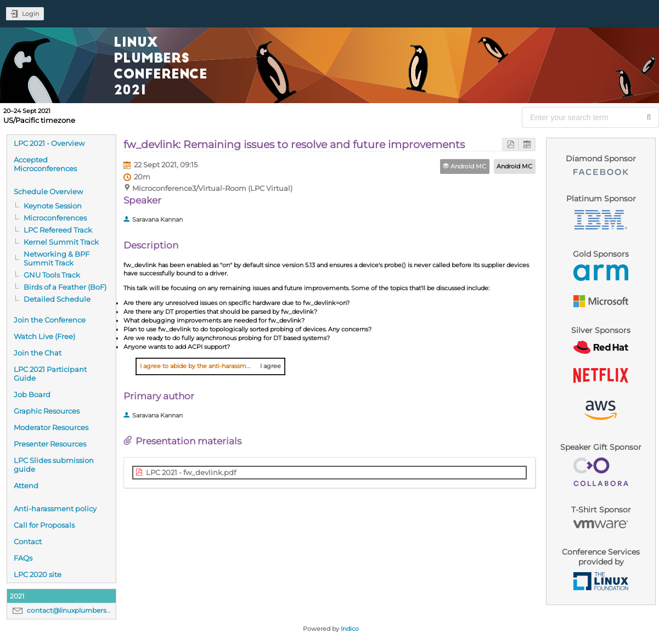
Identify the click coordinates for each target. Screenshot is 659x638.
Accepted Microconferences (45, 164)
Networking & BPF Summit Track (56, 258)
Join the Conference (50, 319)
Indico (350, 629)
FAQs (23, 558)
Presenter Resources (50, 443)
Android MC (514, 166)
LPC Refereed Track (58, 229)
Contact (28, 541)
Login (30, 14)
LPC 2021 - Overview (49, 143)
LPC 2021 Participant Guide (50, 373)
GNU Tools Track (52, 274)
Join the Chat (37, 352)
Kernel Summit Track (61, 242)
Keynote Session (53, 205)
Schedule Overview (48, 191)
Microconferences (55, 217)
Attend (26, 485)
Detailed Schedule (57, 299)
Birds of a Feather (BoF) (65, 287)
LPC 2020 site (37, 574)
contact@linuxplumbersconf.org (80, 610)
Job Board (32, 394)
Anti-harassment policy (55, 508)
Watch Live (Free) (44, 336)
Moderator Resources (51, 427)
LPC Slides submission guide (54, 464)
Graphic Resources (47, 410)
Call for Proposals (44, 525)
